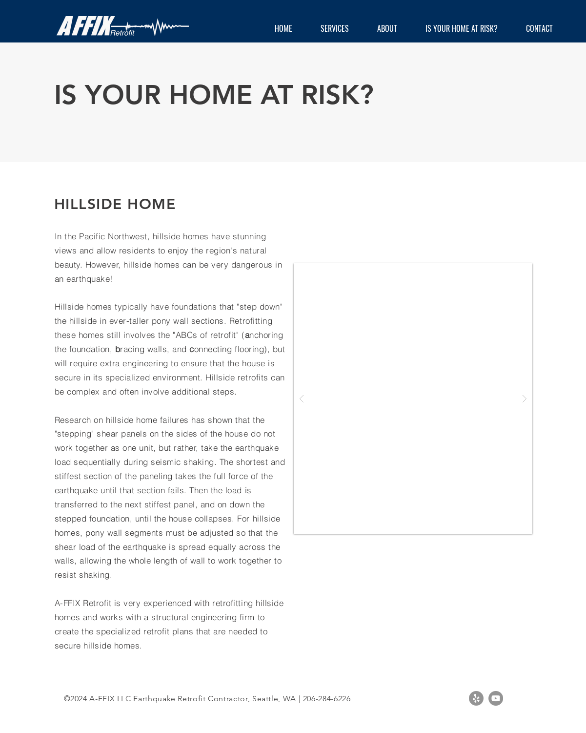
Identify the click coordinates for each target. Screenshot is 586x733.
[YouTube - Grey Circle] (495, 698)
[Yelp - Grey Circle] (476, 698)
